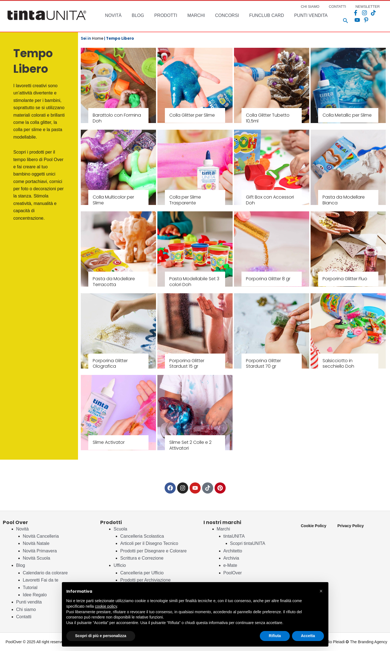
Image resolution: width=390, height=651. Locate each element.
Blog (20, 565)
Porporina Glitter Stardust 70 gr (263, 363)
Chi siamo (26, 609)
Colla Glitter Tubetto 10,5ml (268, 118)
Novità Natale (36, 543)
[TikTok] (364, 13)
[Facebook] (346, 13)
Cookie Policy (313, 526)
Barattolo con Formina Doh (117, 118)
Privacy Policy (351, 526)
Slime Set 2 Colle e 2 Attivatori (190, 445)
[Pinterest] (348, 20)
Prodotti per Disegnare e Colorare (153, 551)
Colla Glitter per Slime (192, 115)
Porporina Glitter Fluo (345, 279)
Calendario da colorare (45, 572)
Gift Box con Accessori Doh (270, 200)
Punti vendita (29, 602)
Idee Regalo (35, 594)
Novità (22, 529)
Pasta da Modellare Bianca (344, 200)
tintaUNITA (234, 536)
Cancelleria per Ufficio (141, 572)
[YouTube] (373, 13)
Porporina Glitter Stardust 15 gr (186, 363)
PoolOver (232, 572)
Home (97, 38)
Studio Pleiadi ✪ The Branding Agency (354, 642)
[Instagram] (355, 13)
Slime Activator (109, 442)
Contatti (23, 616)
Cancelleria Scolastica (142, 536)
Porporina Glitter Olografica (110, 363)
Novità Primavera (40, 551)
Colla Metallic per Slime (347, 115)
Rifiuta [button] (275, 636)
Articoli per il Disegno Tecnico (149, 543)
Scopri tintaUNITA (247, 543)
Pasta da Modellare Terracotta (114, 282)
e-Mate (230, 565)
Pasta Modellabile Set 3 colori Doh (194, 282)
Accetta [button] (308, 636)
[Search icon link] (336, 21)
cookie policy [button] (106, 606)
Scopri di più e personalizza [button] (100, 636)
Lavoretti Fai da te (40, 580)
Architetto (232, 551)
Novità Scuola (36, 558)
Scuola (120, 529)
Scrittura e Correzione (141, 558)
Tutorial (30, 587)
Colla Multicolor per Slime (113, 200)
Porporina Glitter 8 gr (268, 279)
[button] (321, 591)
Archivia (231, 558)
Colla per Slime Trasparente (185, 200)
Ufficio (120, 565)
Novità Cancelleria (41, 536)
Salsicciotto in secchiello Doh (338, 363)
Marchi (223, 529)
